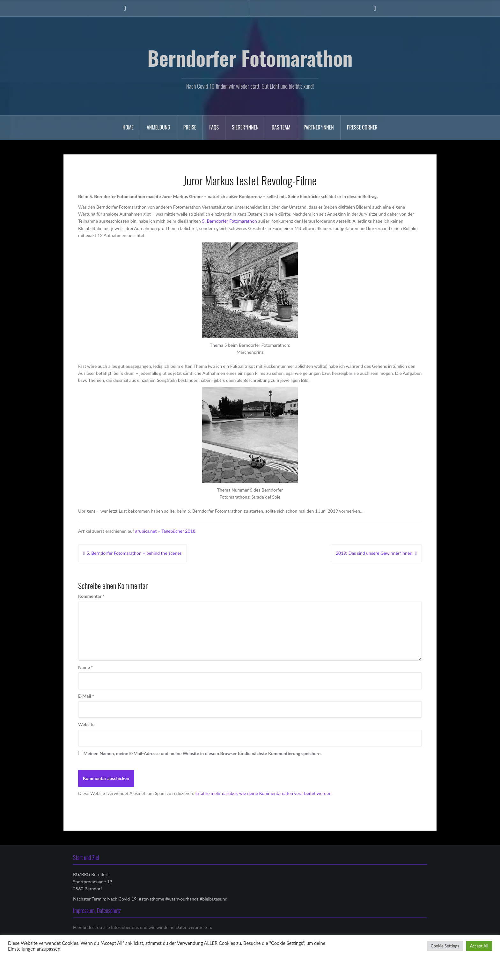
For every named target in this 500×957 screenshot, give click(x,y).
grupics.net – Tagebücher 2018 (165, 531)
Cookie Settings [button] (445, 945)
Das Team (281, 127)
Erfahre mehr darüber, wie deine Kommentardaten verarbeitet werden (263, 793)
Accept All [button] (479, 945)
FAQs (214, 127)
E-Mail (86, 696)
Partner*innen (319, 127)
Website (86, 724)
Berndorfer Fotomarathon (250, 57)
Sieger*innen (245, 127)
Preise (189, 127)
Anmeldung (158, 127)
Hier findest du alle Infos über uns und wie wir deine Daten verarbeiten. (142, 927)
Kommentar (91, 596)
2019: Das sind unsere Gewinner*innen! (375, 553)
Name (85, 667)
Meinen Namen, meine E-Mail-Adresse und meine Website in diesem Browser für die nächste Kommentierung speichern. (203, 753)
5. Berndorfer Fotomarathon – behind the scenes (134, 553)
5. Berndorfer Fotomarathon (229, 221)
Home (128, 127)
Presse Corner (362, 127)
